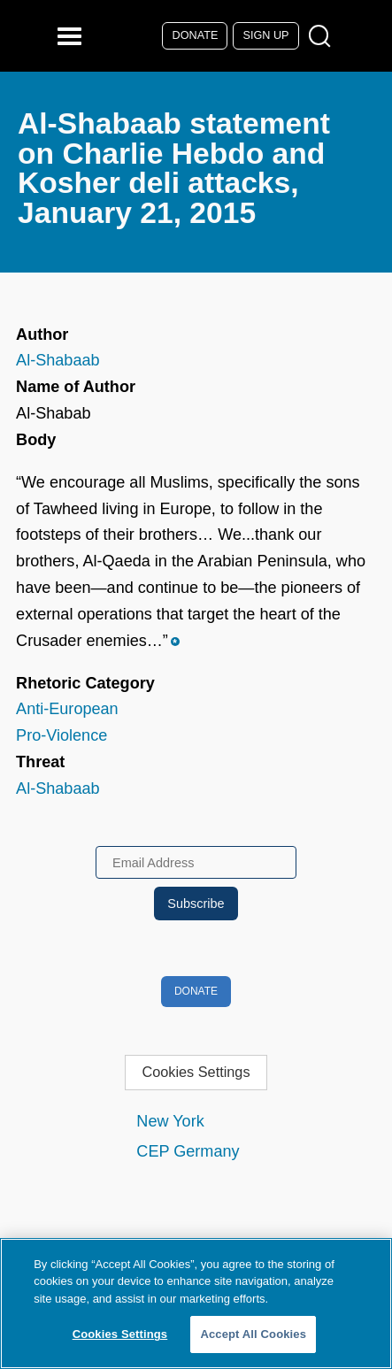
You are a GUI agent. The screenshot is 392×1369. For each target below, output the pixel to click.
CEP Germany (187, 1151)
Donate (196, 35)
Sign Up (266, 35)
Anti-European (67, 709)
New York (170, 1121)
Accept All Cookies (253, 1334)
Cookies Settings (196, 1072)
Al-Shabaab (57, 360)
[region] (196, 1303)
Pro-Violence (61, 735)
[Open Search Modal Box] (323, 37)
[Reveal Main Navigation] (72, 36)
